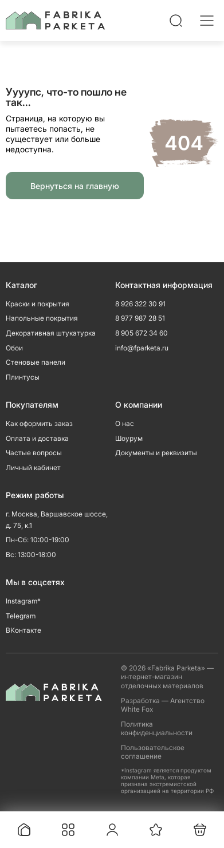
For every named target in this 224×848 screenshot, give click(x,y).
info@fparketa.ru (141, 348)
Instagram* (23, 601)
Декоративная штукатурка (51, 333)
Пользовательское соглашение (152, 752)
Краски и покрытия (37, 303)
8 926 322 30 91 (140, 303)
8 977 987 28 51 (140, 318)
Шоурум (129, 438)
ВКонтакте (23, 630)
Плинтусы (23, 377)
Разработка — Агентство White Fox (163, 705)
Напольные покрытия (42, 318)
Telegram (21, 616)
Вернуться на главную (74, 186)
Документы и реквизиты (156, 452)
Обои (14, 348)
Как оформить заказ (39, 423)
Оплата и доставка (37, 438)
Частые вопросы (34, 452)
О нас (124, 423)
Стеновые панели (35, 362)
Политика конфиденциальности (156, 728)
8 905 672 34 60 (141, 333)
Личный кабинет (33, 467)
